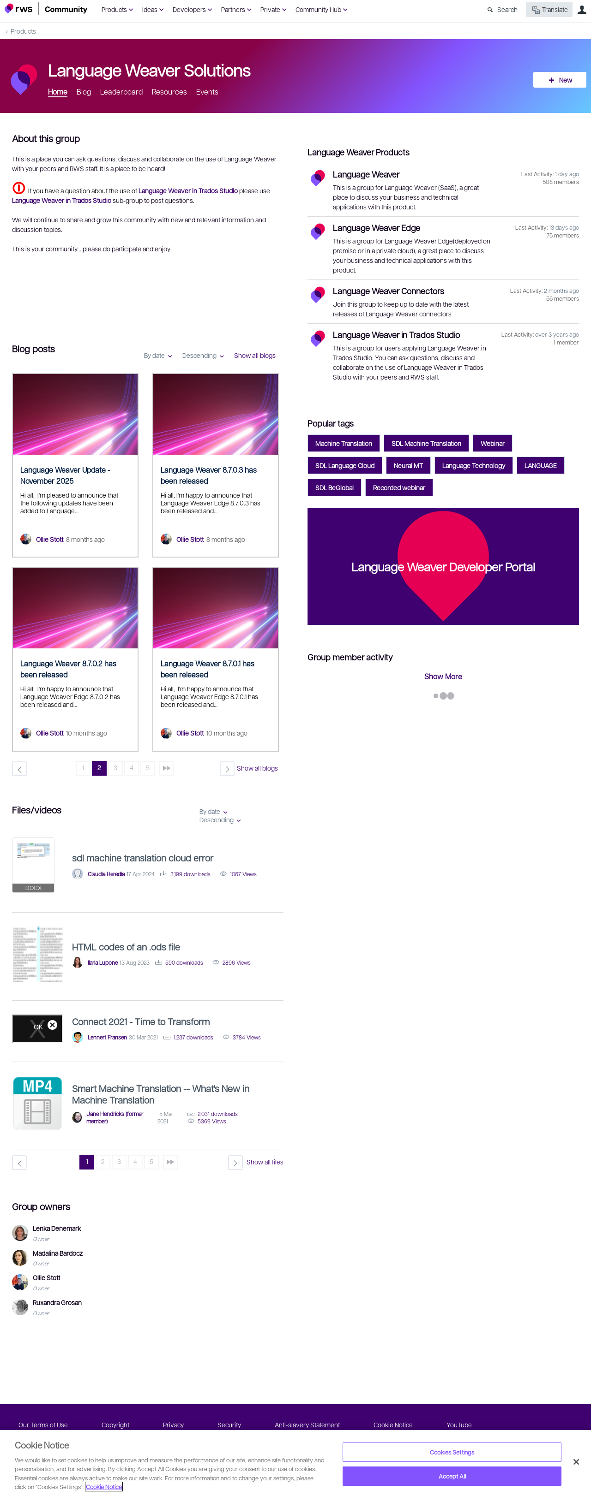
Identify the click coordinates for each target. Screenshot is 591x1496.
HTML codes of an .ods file (126, 947)
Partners (233, 9)
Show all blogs (255, 355)
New (565, 80)
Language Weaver (366, 174)
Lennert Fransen (107, 1037)
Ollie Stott (49, 539)
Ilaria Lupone (103, 962)
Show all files (265, 1162)
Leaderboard (121, 91)
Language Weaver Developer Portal (443, 566)
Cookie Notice (393, 1424)
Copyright (115, 1424)
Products (114, 9)
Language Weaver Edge (376, 227)
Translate (549, 10)
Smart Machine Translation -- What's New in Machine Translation (160, 1094)
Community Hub (318, 9)
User (581, 9)
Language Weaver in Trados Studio (396, 334)
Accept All (452, 1476)
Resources (169, 91)
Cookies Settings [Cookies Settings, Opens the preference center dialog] (452, 1452)
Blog (84, 91)
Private (270, 9)
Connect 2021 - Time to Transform (141, 1021)
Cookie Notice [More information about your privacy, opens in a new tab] (104, 1486)
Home (57, 91)
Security (229, 1424)
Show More (443, 676)
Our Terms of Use (43, 1424)
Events (207, 91)
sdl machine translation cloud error (142, 858)
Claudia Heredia (106, 874)
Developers (189, 9)
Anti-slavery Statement (307, 1424)
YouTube (459, 1424)
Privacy (173, 1424)
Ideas (149, 9)
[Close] (576, 1462)
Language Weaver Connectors (388, 290)
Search (507, 9)
